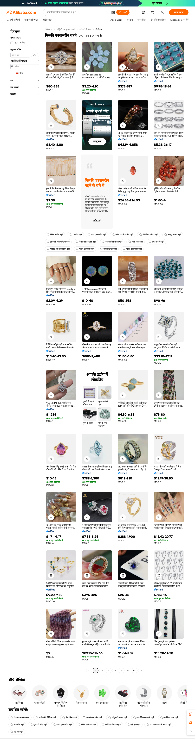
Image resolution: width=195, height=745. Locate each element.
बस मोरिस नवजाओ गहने (143, 717)
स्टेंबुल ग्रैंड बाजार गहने (117, 717)
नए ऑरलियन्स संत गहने (112, 242)
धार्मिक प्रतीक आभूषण (111, 724)
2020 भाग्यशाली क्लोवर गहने (159, 724)
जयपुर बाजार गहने (172, 234)
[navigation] (24, 350)
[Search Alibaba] (77, 12)
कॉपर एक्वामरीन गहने (62, 724)
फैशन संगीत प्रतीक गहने (86, 242)
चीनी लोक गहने (136, 242)
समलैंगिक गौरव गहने (169, 717)
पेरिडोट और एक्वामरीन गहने (58, 249)
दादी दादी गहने (133, 724)
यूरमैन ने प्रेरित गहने (38, 724)
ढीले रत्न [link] (99, 29)
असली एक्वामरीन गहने (92, 717)
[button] (113, 12)
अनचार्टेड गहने (17, 724)
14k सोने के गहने (156, 242)
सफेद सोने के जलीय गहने (122, 234)
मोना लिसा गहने (69, 717)
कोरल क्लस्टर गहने (108, 249)
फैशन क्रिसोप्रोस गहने (85, 249)
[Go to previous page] (89, 670)
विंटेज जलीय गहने (55, 234)
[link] (191, 714)
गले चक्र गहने (17, 732)
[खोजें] (123, 12)
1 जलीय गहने (75, 234)
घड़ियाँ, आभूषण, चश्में (66, 29)
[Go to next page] (141, 670)
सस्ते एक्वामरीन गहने (97, 234)
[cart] (153, 13)
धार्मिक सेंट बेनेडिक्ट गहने (46, 717)
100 (134, 670)
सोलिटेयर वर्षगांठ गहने (148, 234)
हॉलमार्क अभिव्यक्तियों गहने (58, 242)
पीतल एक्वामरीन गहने (132, 249)
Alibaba (48, 29)
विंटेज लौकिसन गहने (87, 724)
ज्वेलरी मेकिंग (85, 29)
